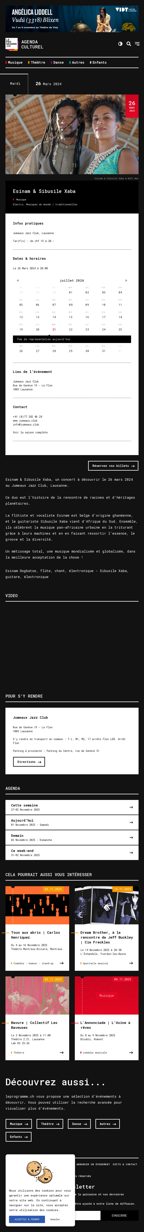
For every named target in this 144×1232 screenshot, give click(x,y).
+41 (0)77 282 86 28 (27, 416)
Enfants (100, 63)
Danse (58, 63)
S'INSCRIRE (119, 1215)
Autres (78, 63)
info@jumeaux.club (26, 424)
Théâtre (38, 63)
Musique (15, 63)
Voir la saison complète (30, 432)
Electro (18, 204)
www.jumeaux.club (25, 420)
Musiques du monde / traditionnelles (51, 204)
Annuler (55, 1219)
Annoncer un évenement (93, 1164)
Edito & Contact (125, 1164)
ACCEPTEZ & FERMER (27, 1219)
